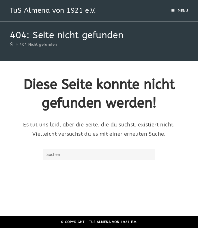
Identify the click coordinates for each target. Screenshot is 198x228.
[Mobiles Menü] (179, 11)
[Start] (12, 44)
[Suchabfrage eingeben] (99, 154)
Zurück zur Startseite (98, 184)
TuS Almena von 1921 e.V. (53, 10)
